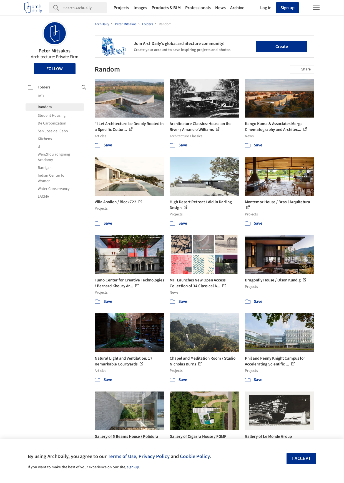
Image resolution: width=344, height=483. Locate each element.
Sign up (287, 8)
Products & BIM (166, 8)
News (220, 8)
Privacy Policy (154, 456)
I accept (301, 458)
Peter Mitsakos (55, 50)
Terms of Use (122, 456)
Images (140, 8)
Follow (54, 69)
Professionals (198, 8)
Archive (237, 8)
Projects (121, 8)
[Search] (85, 7)
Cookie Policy (195, 456)
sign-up (133, 467)
